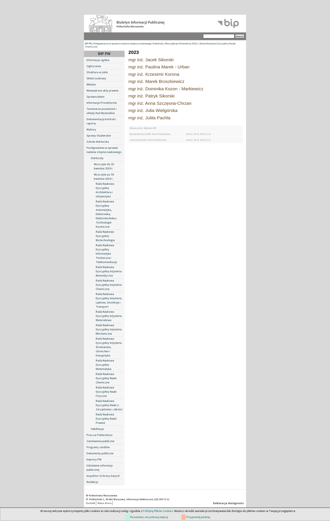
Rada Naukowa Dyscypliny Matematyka (105, 365)
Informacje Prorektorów (101, 103)
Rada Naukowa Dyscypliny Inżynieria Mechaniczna (109, 329)
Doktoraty (158, 43)
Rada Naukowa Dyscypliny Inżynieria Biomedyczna (109, 271)
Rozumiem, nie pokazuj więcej (149, 517)
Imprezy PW (93, 459)
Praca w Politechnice (99, 435)
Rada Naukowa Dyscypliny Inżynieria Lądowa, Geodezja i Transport (109, 300)
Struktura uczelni (97, 72)
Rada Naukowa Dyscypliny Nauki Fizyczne (106, 391)
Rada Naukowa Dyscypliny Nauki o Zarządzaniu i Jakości (109, 405)
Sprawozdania (95, 97)
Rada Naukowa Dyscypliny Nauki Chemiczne (106, 378)
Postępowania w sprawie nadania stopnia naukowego (122, 43)
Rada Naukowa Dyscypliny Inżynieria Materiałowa (109, 316)
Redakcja (92, 482)
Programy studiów (98, 447)
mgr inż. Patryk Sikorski (151, 95)
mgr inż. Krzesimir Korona (153, 74)
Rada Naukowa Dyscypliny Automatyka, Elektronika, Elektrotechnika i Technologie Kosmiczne (106, 214)
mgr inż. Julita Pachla (149, 117)
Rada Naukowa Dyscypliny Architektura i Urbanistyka (105, 190)
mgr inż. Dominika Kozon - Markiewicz (165, 88)
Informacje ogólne (97, 60)
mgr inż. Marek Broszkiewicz (156, 81)
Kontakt (90, 503)
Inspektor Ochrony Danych (103, 476)
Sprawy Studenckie (98, 136)
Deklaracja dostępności (228, 503)
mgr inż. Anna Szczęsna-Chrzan (160, 103)
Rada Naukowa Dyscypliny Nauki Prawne (106, 418)
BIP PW (88, 43)
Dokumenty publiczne (100, 453)
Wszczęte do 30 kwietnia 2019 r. (104, 166)
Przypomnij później (198, 517)
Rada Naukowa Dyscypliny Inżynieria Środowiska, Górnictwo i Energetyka (109, 347)
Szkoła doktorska (97, 142)
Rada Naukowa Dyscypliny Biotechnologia (105, 236)
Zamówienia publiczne (100, 441)
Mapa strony (105, 503)
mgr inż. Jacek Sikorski (151, 59)
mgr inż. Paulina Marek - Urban (159, 66)
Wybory (91, 130)
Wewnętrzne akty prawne (102, 91)
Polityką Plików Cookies (158, 511)
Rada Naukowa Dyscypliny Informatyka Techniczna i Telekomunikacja (106, 253)
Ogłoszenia (93, 66)
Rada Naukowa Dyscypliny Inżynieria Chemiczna (109, 285)
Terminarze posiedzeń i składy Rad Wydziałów (101, 111)
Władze (91, 84)
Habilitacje (97, 429)
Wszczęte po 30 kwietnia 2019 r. (181, 43)
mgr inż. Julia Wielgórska (152, 110)
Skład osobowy (96, 78)
